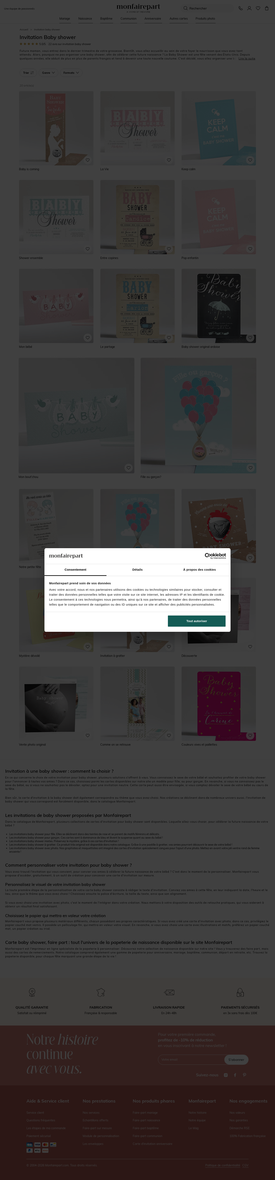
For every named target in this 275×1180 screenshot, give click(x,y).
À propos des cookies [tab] (199, 569)
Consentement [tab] (75, 569)
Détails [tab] (137, 569)
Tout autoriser (197, 621)
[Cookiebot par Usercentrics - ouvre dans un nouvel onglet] (208, 556)
